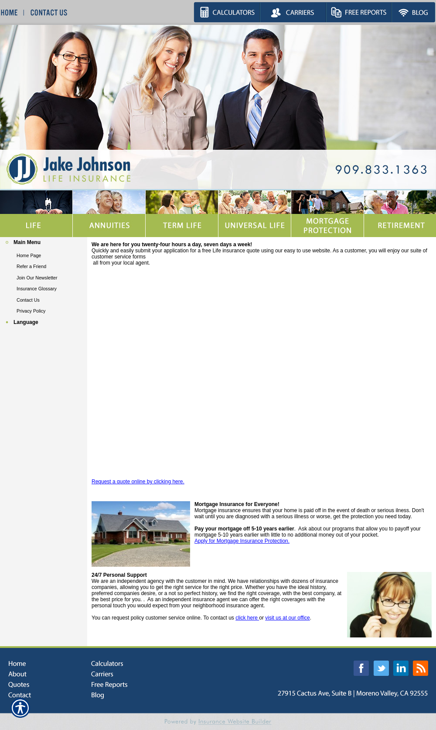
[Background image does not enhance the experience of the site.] (43, 243)
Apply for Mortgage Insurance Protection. (242, 541)
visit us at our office (287, 618)
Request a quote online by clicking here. (138, 482)
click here (247, 618)
